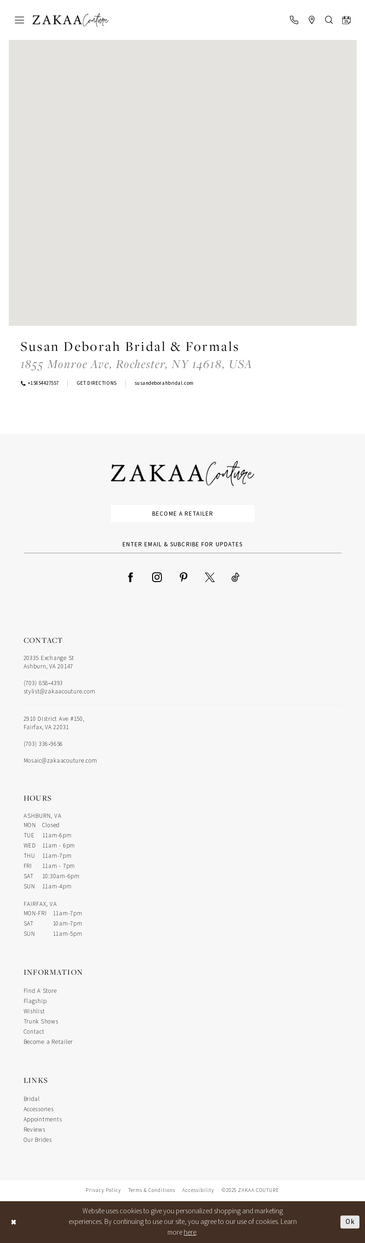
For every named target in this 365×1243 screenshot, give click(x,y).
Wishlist (34, 1011)
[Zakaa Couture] (70, 20)
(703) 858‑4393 (44, 683)
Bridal (32, 1099)
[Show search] (329, 20)
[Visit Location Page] (311, 20)
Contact (34, 1032)
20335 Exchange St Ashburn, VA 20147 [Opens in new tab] (49, 662)
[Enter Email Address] (183, 544)
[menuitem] (19, 20)
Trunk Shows (41, 1021)
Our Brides (38, 1140)
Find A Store (40, 991)
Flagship (35, 1001)
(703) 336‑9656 (44, 744)
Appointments (43, 1119)
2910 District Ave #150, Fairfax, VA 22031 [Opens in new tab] (54, 723)
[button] (19, 20)
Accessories (39, 1109)
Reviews (34, 1130)
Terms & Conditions (151, 1190)
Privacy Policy (103, 1190)
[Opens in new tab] (136, 363)
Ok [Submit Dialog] (350, 1221)
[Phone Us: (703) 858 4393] (294, 20)
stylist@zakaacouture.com (60, 691)
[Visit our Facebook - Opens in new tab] (130, 576)
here (190, 1232)
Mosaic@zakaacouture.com (60, 761)
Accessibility (198, 1190)
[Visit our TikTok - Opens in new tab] (235, 576)
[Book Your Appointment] (346, 20)
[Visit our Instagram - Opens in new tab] (157, 576)
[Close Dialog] (14, 1222)
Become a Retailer (182, 514)
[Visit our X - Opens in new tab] (210, 576)
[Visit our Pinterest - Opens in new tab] (183, 576)
